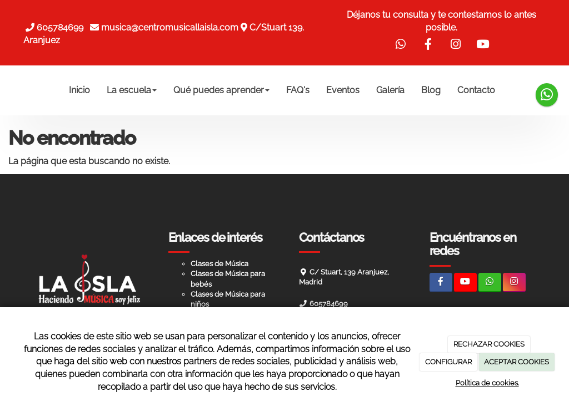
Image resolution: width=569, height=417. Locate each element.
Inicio (79, 90)
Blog (431, 90)
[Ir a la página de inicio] (12, 90)
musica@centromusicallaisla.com (169, 27)
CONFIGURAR (448, 362)
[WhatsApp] (489, 282)
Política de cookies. (487, 383)
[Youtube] (465, 282)
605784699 (62, 27)
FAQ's (298, 90)
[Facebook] (441, 282)
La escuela (132, 90)
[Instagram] (514, 282)
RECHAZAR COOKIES (489, 344)
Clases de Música (219, 264)
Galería (390, 90)
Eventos (343, 90)
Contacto (476, 90)
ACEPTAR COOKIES (516, 362)
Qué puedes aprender (221, 90)
